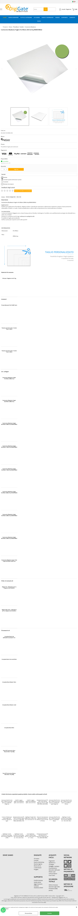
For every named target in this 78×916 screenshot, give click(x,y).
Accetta (49, 913)
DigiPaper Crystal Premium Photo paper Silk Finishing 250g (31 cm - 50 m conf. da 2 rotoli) (18, 836)
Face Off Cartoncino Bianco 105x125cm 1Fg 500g (9, 774)
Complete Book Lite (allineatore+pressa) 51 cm (9, 637)
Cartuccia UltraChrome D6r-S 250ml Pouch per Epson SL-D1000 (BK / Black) (54, 818)
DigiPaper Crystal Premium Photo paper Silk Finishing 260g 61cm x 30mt (7, 835)
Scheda (3, 197)
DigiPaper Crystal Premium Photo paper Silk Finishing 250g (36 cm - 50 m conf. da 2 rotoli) (66, 819)
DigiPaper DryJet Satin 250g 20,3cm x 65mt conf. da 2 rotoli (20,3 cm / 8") (31, 818)
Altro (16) (19, 197)
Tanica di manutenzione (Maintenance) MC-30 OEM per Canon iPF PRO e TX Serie (42, 818)
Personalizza (28, 913)
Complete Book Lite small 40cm (9, 659)
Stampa (5, 177)
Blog (39, 21)
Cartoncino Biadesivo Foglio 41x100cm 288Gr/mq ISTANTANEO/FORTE (9, 378)
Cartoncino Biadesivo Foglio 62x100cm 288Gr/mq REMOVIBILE (9, 424)
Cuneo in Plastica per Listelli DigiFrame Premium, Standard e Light (7, 818)
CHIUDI (76, 907)
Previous (2, 69)
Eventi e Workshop (47, 17)
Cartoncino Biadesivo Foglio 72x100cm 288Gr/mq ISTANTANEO (9, 492)
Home (4, 17)
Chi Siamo (37, 17)
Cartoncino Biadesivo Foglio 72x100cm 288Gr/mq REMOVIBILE (9, 515)
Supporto (64, 17)
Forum (57, 17)
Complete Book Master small (9, 705)
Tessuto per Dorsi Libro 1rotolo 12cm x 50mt (9, 351)
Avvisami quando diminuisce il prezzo (12, 179)
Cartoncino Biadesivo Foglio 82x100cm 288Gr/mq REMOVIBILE (9, 538)
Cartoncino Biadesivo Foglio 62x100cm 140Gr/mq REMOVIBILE (9, 446)
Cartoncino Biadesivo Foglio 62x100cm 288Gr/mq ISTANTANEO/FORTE (9, 401)
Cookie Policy (5, 908)
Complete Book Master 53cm (9, 682)
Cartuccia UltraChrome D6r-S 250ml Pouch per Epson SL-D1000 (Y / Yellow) (66, 802)
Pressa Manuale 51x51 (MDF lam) (9, 305)
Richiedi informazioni (9, 184)
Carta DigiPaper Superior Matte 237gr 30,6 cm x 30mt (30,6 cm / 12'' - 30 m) (31, 835)
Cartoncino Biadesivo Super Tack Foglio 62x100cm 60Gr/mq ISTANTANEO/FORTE (9, 560)
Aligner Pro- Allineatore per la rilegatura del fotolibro (9, 587)
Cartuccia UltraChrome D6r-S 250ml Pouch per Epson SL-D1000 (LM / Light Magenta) (54, 802)
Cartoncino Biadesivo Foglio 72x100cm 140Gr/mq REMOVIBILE (9, 469)
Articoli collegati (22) (10, 197)
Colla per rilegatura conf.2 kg (9, 278)
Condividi (6, 181)
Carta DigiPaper (13, 17)
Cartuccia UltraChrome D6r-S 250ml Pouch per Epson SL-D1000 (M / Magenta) (6, 802)
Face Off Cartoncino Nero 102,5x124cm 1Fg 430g (9, 751)
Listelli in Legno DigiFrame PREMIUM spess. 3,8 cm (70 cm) (31, 801)
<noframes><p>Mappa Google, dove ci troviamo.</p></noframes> (16, 867)
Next (76, 69)
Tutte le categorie (26, 17)
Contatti (72, 17)
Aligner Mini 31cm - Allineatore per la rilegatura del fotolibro (9, 610)
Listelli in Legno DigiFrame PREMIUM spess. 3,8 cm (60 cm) (19, 801)
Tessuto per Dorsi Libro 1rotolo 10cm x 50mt (9, 328)
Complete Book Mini (9, 727)
